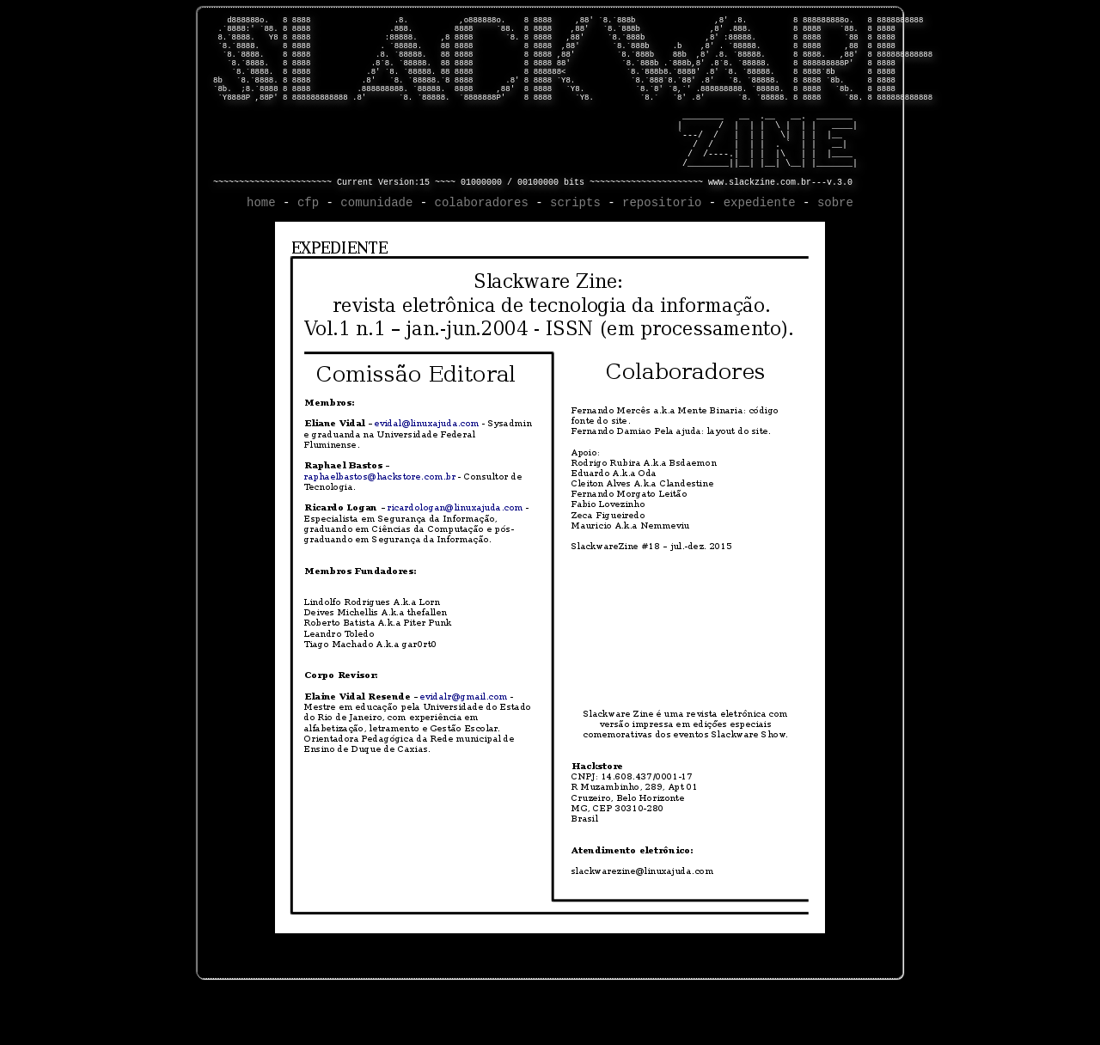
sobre (835, 256)
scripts (575, 256)
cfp (308, 256)
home (261, 256)
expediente (760, 256)
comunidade (376, 256)
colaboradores (482, 256)
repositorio (661, 256)
